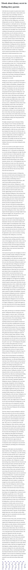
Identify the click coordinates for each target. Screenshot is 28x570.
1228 (18, 568)
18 (2, 561)
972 (21, 567)
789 (8, 561)
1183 (9, 564)
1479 (6, 562)
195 (25, 564)
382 (9, 562)
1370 (15, 564)
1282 (3, 567)
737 (21, 568)
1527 (6, 567)
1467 (14, 561)
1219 (3, 565)
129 (15, 565)
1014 (22, 564)
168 (20, 561)
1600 (12, 565)
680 (2, 564)
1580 (6, 565)
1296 (18, 564)
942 (5, 561)
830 (24, 565)
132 (12, 562)
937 (9, 567)
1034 (15, 567)
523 (18, 567)
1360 (19, 562)
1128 (15, 562)
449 (9, 565)
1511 (17, 561)
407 (15, 568)
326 (21, 565)
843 (18, 565)
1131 (12, 568)
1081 (25, 567)
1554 (22, 562)
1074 (3, 562)
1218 (9, 568)
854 (12, 564)
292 (5, 568)
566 (23, 561)
